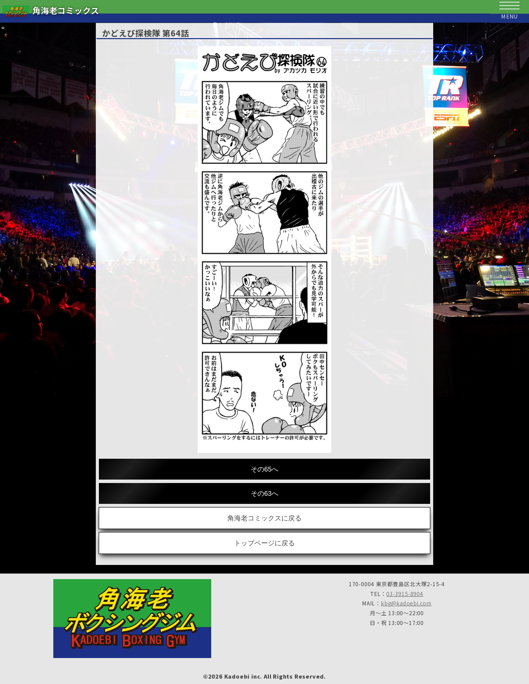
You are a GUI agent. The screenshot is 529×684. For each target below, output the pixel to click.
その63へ (264, 493)
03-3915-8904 (404, 594)
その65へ (264, 469)
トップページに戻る (264, 543)
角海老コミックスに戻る (264, 518)
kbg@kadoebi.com (406, 603)
